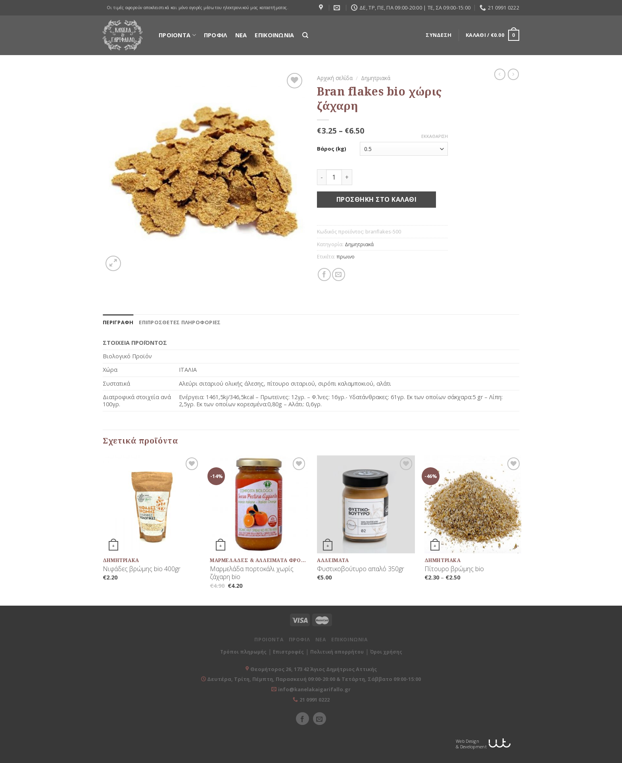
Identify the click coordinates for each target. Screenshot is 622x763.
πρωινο (345, 256)
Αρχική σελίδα (335, 78)
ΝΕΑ (241, 35)
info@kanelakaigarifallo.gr (314, 689)
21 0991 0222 (314, 699)
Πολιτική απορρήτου (337, 652)
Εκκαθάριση (434, 136)
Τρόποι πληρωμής (243, 652)
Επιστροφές (288, 652)
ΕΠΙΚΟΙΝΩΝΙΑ (274, 35)
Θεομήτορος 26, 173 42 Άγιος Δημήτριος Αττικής (313, 669)
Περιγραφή (118, 322)
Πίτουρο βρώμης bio (454, 569)
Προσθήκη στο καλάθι (376, 199)
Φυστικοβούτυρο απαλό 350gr (360, 569)
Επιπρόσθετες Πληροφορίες (180, 322)
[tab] (118, 322)
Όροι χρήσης (386, 652)
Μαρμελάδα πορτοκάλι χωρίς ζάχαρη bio (252, 573)
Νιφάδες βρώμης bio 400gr (141, 569)
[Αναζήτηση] (305, 35)
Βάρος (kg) (331, 148)
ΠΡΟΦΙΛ (215, 35)
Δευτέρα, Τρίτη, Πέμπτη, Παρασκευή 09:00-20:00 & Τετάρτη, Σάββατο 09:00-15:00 (313, 679)
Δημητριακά (375, 78)
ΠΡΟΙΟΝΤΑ (177, 35)
